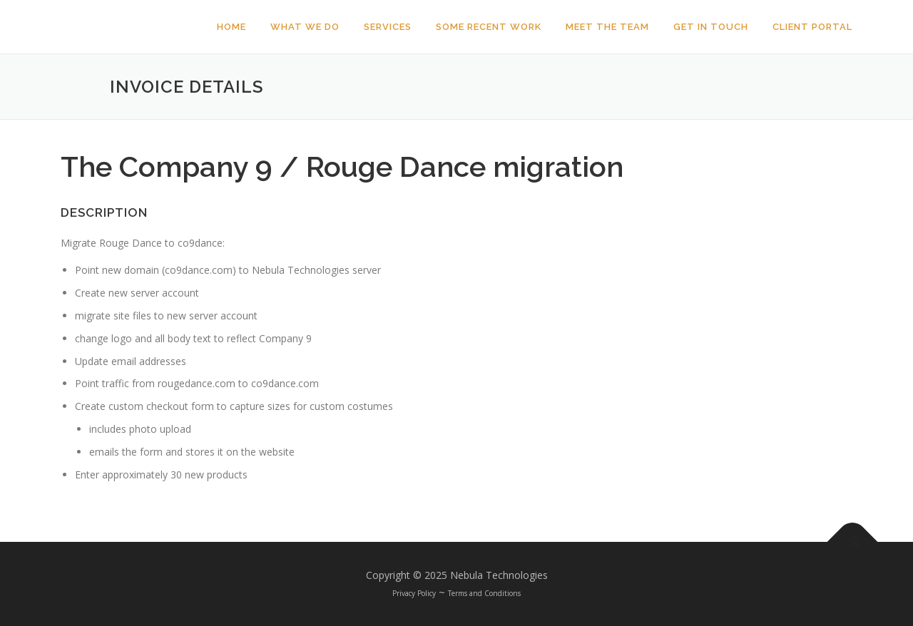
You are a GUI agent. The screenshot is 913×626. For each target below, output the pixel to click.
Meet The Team (607, 26)
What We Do (305, 26)
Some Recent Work (488, 26)
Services (388, 26)
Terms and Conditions (484, 593)
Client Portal (812, 26)
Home (231, 26)
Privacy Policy (414, 593)
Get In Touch (710, 26)
